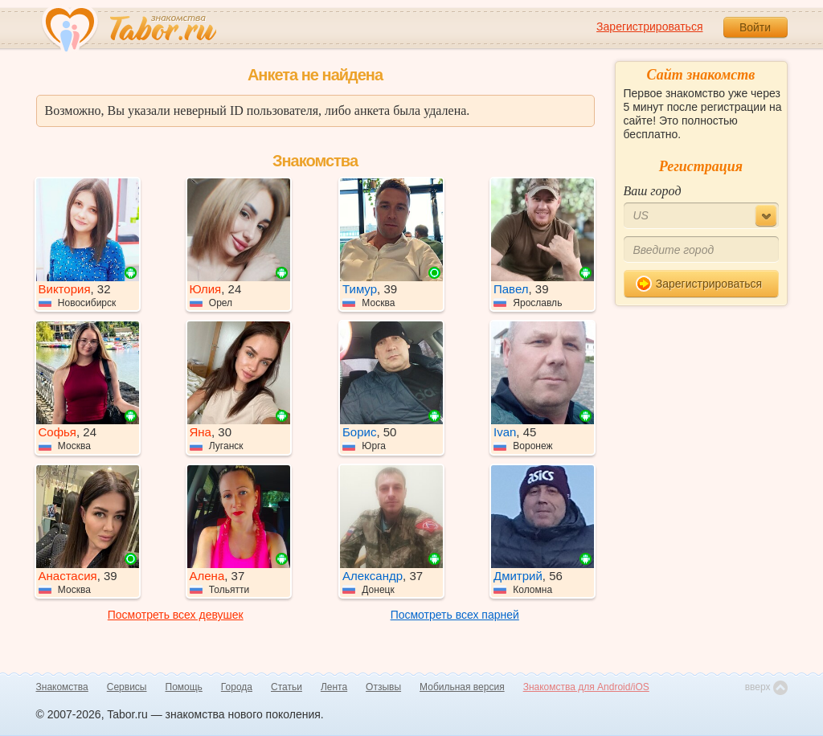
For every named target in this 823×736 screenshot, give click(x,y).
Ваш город (653, 191)
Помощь (184, 687)
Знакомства (62, 687)
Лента (334, 687)
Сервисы (127, 687)
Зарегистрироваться (649, 26)
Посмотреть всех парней (455, 614)
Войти (755, 27)
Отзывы (383, 687)
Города (236, 687)
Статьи (286, 687)
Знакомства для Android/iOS (586, 687)
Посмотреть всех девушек (176, 614)
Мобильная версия (462, 687)
